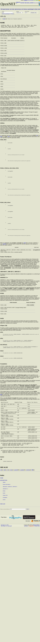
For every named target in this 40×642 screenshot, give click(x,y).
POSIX (4, 502)
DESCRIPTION (3, 492)
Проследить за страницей (6, 537)
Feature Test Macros (6, 496)
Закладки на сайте (5, 536)
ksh (1, 137)
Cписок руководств (6, 13)
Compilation (5, 509)
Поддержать (31, 537)
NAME (1, 489)
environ (28, 481)
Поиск (35, 2)
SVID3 (4, 504)
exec (25, 243)
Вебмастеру (37, 537)
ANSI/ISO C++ (5, 500)
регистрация (31, 0)
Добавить (26, 537)
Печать (12, 13)
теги (37, 2)
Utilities (4, 493)
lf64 (1, 395)
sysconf (16, 481)
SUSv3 (4, 511)
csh (8, 137)
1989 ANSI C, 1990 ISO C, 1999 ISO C (10, 498)
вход (28, 0)
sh (37, 136)
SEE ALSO (2, 515)
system (4, 244)
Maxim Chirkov (36, 536)
